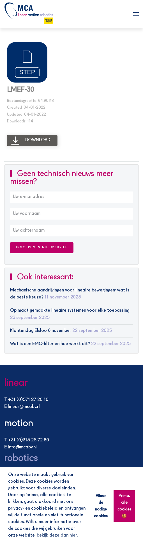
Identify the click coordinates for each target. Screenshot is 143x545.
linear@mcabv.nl (24, 407)
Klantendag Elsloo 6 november (40, 331)
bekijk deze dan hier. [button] (57, 535)
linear (16, 383)
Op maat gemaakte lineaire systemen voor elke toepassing (69, 310)
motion (18, 423)
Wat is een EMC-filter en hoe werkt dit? (50, 344)
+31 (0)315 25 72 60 (28, 440)
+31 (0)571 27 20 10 (28, 400)
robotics (21, 458)
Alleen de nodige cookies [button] (101, 506)
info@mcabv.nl (22, 447)
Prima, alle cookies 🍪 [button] (124, 506)
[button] (136, 14)
